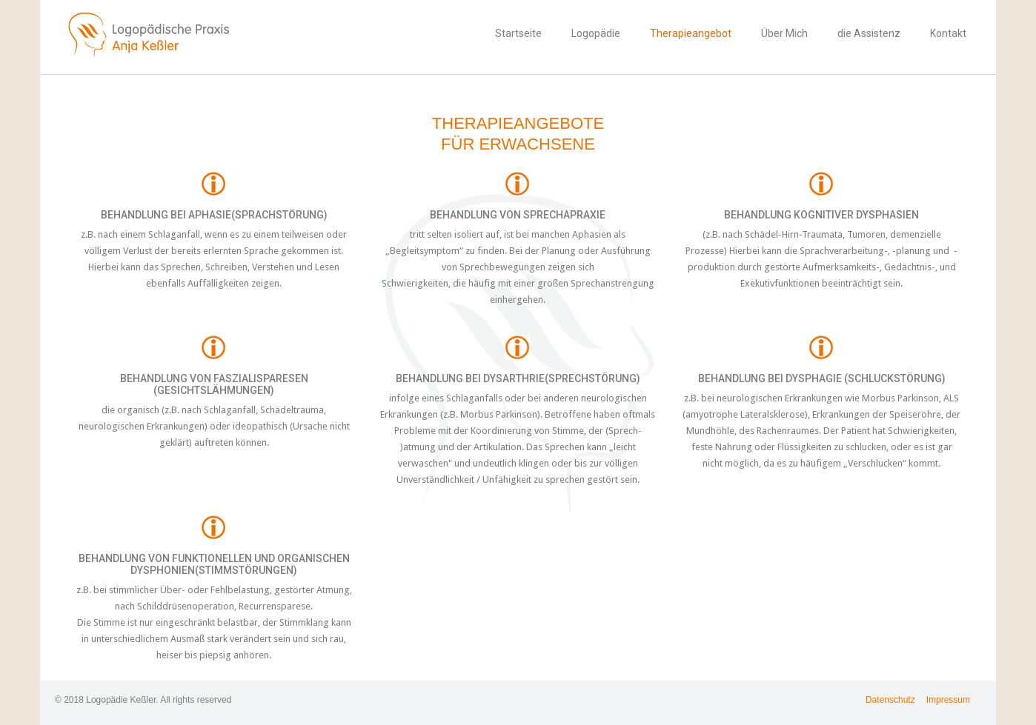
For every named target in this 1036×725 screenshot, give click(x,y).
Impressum (948, 700)
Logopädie (595, 33)
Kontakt (948, 33)
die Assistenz (868, 33)
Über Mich (784, 33)
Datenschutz (890, 700)
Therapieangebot (690, 33)
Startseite (518, 33)
